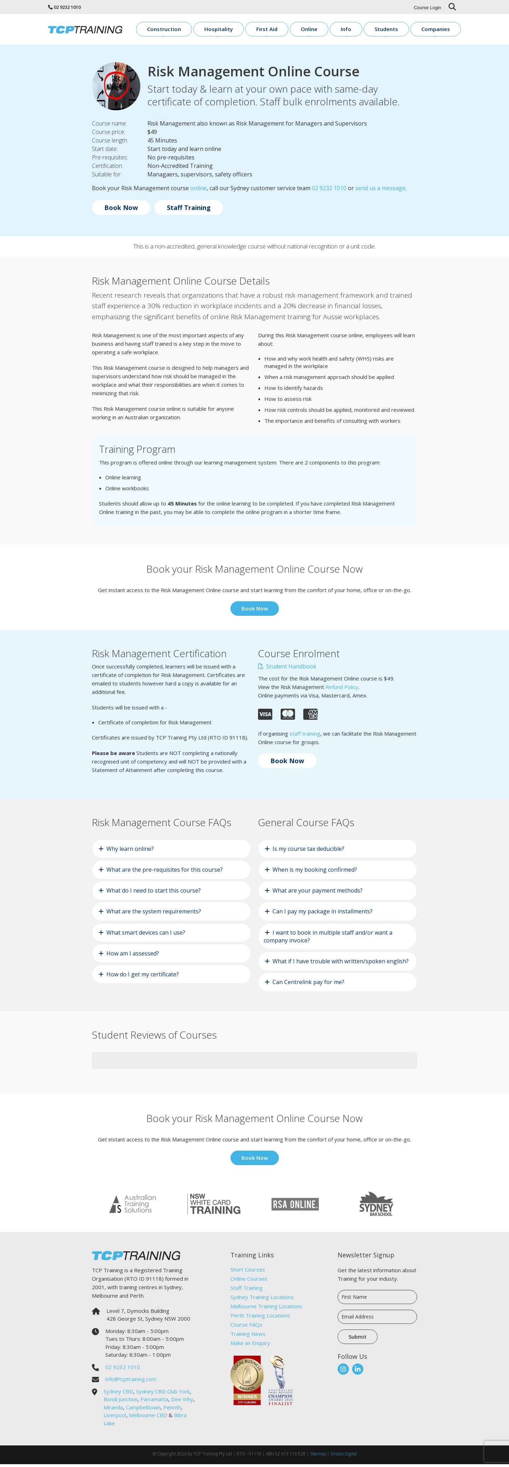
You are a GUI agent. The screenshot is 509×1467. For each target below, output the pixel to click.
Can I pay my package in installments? (323, 914)
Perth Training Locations (260, 1317)
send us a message (380, 191)
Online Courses (248, 1281)
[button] (92, 1079)
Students (402, 30)
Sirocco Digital (343, 1457)
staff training (304, 736)
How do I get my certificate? (142, 977)
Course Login (427, 7)
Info (370, 30)
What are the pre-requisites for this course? (164, 872)
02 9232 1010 (67, 7)
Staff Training (189, 210)
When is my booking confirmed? (315, 872)
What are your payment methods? (318, 893)
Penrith (172, 1409)
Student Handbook (287, 669)
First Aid (308, 30)
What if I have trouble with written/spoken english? (341, 964)
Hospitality (270, 30)
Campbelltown (143, 1409)
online (198, 191)
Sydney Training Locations (262, 1299)
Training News (247, 1336)
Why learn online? (130, 851)
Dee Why (182, 1401)
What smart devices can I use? (145, 935)
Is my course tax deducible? (308, 851)
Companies (441, 30)
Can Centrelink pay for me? (308, 985)
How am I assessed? (132, 956)
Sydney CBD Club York (163, 1393)
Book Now (121, 210)
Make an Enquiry (250, 1345)
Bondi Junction (121, 1401)
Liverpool (115, 1417)
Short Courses (247, 1271)
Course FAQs (246, 1327)
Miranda (113, 1409)
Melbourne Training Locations (266, 1308)
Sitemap (318, 1457)
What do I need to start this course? (153, 893)
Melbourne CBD (148, 1417)
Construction (225, 30)
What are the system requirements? (153, 914)
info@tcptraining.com (130, 1381)
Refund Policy (342, 689)
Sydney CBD (118, 1393)
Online (342, 30)
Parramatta (154, 1401)
